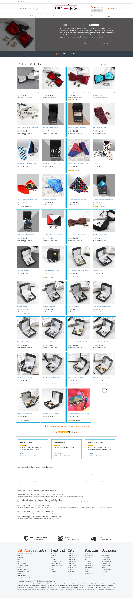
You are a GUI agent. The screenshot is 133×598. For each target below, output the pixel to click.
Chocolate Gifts (88, 567)
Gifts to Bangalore (72, 555)
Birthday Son (44, 587)
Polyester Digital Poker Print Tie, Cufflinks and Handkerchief (28, 199)
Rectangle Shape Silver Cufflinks (100, 342)
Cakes (86, 559)
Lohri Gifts (53, 571)
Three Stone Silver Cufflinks (24, 270)
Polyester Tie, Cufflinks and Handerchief (27, 163)
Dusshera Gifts (54, 569)
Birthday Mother (105, 585)
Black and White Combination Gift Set (52, 163)
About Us (19, 555)
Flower (55, 16)
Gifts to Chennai (72, 561)
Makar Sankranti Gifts (56, 561)
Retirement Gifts (89, 573)
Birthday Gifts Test (98, 587)
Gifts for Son (87, 43)
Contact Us (20, 557)
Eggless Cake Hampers (106, 43)
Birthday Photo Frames (34, 587)
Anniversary (45, 16)
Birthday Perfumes (73, 585)
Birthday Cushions (89, 587)
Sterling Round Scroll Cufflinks (24, 377)
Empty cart (97, 10)
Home (59, 54)
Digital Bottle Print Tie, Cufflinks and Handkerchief (103, 164)
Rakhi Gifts (53, 553)
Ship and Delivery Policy (23, 569)
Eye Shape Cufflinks (98, 270)
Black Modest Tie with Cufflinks (100, 235)
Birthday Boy (98, 583)
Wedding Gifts (88, 569)
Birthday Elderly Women (34, 585)
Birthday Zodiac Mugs (79, 587)
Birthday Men (107, 587)
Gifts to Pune (71, 569)
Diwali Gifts (53, 555)
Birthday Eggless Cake (78, 583)
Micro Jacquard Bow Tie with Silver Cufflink (27, 92)
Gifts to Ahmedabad (72, 553)
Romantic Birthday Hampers (93, 585)
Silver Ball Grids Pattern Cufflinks (75, 377)
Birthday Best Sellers (89, 583)
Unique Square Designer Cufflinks (51, 270)
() (98, 7)
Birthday (33, 16)
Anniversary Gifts (89, 555)
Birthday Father (24, 587)
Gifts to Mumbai (72, 557)
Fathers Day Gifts (105, 557)
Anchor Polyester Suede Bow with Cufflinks (27, 128)
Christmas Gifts (105, 553)
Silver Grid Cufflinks (22, 306)
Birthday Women (59, 583)
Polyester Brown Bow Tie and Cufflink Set (77, 235)
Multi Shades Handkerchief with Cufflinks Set (53, 235)
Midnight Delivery (88, 482)
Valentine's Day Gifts (106, 561)
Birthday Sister (32, 583)
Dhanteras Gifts (54, 567)
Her (71, 16)
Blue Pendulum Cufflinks (48, 342)
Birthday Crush (101, 589)
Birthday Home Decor (33, 591)
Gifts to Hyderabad (72, 567)
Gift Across (32, 550)
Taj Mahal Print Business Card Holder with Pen (79, 413)
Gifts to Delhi (71, 563)
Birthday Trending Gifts (49, 589)
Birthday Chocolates (23, 585)
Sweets (86, 571)
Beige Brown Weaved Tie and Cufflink (76, 128)
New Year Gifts (105, 555)
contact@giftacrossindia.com (39, 9)
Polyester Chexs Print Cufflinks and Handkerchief (78, 199)
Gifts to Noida (71, 571)
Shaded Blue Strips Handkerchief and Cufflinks (104, 199)
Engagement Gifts (105, 567)
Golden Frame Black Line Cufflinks (51, 413)
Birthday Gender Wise (29, 589)
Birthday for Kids (39, 589)
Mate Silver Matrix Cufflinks (49, 306)
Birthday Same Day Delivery (47, 585)
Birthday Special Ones (22, 583)
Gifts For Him (88, 563)
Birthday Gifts (88, 553)
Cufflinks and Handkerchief (49, 199)
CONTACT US (112, 8)
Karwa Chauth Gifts (55, 563)
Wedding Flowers (106, 41)
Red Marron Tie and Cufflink (99, 128)
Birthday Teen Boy (50, 583)
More (98, 16)
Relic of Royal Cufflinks (73, 306)
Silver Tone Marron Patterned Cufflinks (52, 377)
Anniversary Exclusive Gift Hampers (87, 41)
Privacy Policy (20, 567)
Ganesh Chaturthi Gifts (56, 565)
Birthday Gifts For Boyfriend (63, 589)
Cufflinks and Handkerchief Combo (26, 235)
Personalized (88, 16)
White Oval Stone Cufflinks (23, 342)
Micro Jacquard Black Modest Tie (51, 128)
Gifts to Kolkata (71, 559)
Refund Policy (20, 573)
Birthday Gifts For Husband (68, 41)
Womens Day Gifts (105, 563)
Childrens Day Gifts (106, 565)
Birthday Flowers (41, 583)
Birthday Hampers (92, 589)
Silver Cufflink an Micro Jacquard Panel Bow (103, 92)
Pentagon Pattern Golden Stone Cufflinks (78, 342)
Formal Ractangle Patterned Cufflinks (102, 306)
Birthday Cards (81, 585)
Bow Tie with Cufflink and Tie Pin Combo (52, 92)
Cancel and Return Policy (23, 571)
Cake (63, 16)
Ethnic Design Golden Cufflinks (24, 413)
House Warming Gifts (106, 569)
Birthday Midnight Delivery (61, 585)
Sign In (25, 2)
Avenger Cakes (68, 43)
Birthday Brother (68, 583)
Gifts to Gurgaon (72, 565)
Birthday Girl (24, 591)
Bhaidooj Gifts (54, 557)
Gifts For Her (88, 561)
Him (78, 16)
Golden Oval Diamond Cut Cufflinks (101, 377)
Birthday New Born (75, 589)
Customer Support (21, 563)
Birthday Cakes (84, 589)
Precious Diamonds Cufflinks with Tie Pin (78, 270)
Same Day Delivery (89, 474)
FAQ (18, 561)
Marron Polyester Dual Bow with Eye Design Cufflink (78, 92)
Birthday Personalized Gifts (108, 583)
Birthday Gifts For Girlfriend (54, 587)
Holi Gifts (53, 559)
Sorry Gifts (104, 571)
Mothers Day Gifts (105, 559)
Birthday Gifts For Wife (67, 587)
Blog (18, 559)
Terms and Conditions (22, 565)
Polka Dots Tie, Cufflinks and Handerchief (78, 163)
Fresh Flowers (88, 557)
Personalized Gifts (89, 565)
